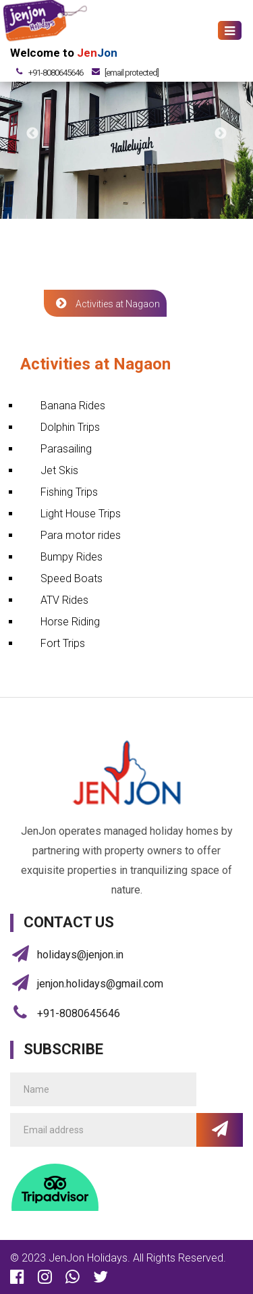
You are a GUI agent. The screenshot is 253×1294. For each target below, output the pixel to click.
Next (220, 133)
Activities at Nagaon (105, 303)
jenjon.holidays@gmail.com (100, 983)
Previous (32, 133)
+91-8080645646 (55, 73)
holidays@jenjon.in (80, 954)
